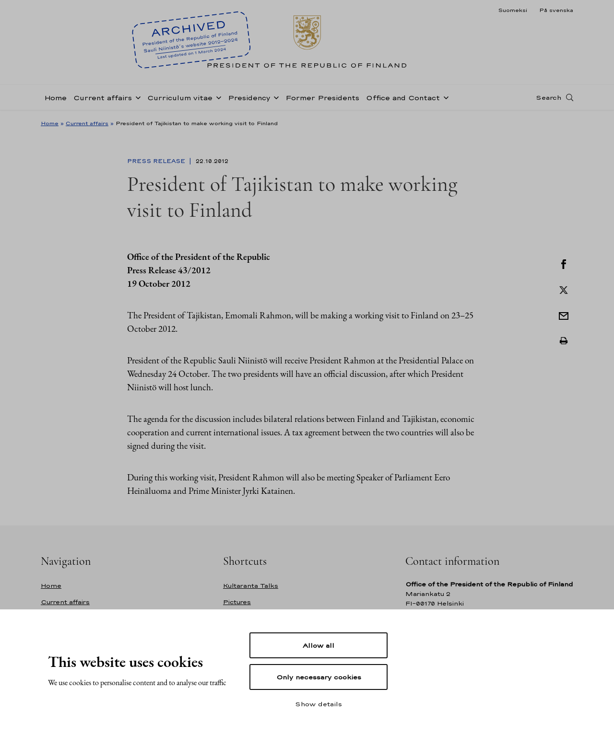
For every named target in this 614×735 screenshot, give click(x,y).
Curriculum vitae (180, 97)
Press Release (157, 161)
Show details (318, 704)
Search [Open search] (548, 97)
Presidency (249, 97)
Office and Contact (403, 97)
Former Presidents (322, 97)
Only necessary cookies (318, 677)
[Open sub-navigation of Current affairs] (136, 97)
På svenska (556, 10)
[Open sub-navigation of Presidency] (274, 97)
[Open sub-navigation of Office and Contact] (444, 97)
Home (55, 97)
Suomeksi (512, 10)
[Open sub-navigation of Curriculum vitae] (217, 97)
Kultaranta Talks (250, 586)
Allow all (318, 645)
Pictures (237, 602)
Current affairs (102, 97)
